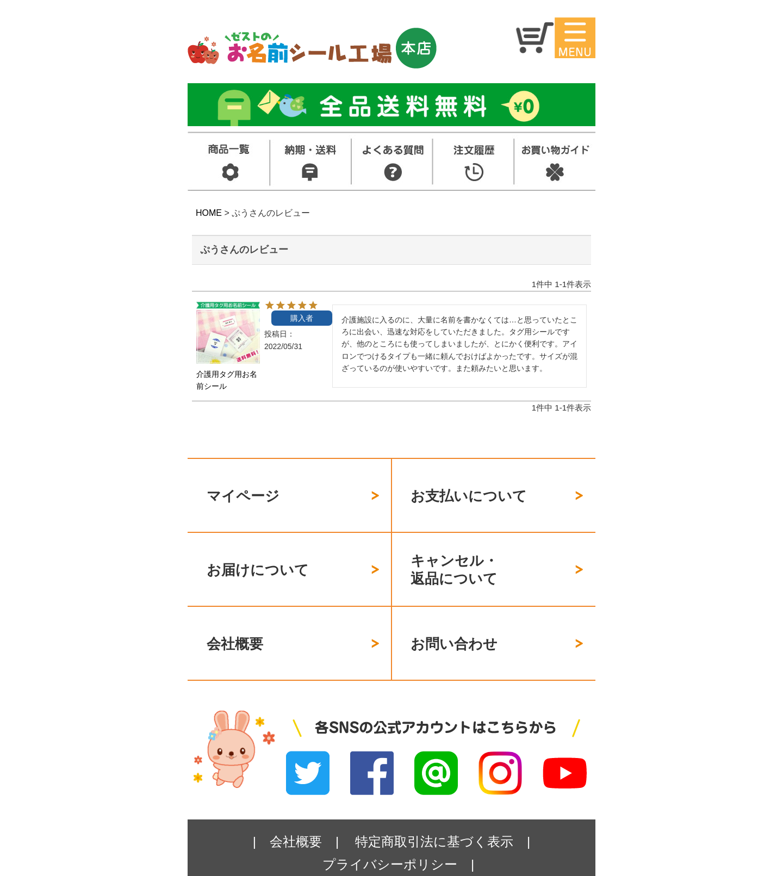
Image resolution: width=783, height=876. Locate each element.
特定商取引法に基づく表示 (434, 803)
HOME (209, 213)
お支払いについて (469, 489)
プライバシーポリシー (389, 826)
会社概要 (235, 612)
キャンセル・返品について (454, 550)
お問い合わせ (454, 612)
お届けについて (258, 550)
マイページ (243, 489)
